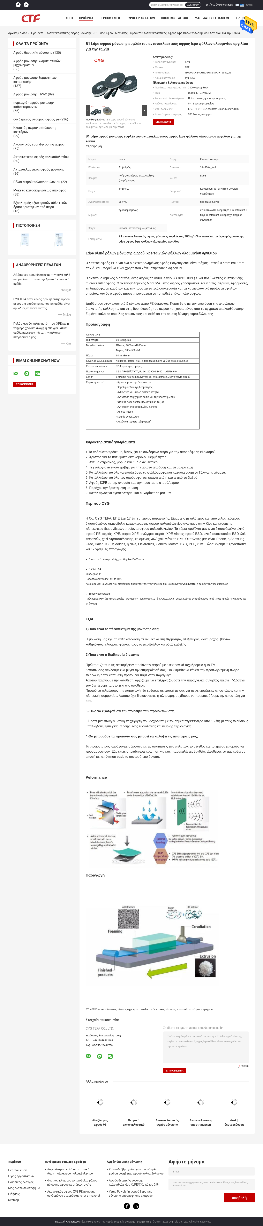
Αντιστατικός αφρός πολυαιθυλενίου (41, 157)
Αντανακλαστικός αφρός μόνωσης (69, 33)
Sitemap (13, 1200)
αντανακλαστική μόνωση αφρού (195, 1009)
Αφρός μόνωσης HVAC (30, 94)
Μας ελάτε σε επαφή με (212, 18)
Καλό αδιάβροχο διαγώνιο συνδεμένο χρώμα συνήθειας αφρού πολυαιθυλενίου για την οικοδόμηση (136, 1172)
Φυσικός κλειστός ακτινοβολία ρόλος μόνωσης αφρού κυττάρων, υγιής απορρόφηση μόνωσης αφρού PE (72, 1183)
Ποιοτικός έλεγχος (175, 18)
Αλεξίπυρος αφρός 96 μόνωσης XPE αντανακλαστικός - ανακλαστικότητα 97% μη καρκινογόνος (100, 1122)
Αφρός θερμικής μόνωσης (32, 53)
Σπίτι (69, 18)
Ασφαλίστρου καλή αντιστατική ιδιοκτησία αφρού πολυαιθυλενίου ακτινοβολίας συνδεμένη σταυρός (70, 1172)
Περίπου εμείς (109, 18)
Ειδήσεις (14, 1194)
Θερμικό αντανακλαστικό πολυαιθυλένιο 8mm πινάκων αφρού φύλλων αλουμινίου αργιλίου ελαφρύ (133, 1122)
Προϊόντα (86, 18)
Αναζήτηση (193, 4)
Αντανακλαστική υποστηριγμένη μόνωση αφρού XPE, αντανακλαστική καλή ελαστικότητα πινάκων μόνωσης (201, 1122)
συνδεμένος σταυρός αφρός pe (36, 119)
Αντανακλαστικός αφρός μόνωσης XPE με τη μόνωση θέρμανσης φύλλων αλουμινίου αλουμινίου (167, 1122)
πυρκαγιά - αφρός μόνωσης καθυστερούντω (33, 105)
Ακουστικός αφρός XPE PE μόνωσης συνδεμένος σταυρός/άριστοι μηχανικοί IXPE (73, 1194)
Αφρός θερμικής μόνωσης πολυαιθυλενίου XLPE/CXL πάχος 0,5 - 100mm (134, 1183)
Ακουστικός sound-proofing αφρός (39, 144)
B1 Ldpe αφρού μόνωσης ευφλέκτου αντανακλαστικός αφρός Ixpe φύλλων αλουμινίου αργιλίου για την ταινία (113, 123)
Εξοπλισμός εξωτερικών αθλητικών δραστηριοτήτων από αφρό (40, 205)
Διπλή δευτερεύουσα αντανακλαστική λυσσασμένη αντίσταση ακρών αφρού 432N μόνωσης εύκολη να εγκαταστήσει (234, 1122)
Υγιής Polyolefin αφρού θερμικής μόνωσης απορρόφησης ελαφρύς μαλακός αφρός (131, 1194)
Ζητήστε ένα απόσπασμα (219, 4)
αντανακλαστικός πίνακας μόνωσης (156, 1009)
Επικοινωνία (163, 121)
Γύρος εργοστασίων (141, 18)
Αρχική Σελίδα (17, 33)
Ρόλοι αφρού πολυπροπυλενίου (36, 182)
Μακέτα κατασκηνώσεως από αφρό (40, 190)
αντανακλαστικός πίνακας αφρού (116, 1009)
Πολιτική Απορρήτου (67, 1221)
